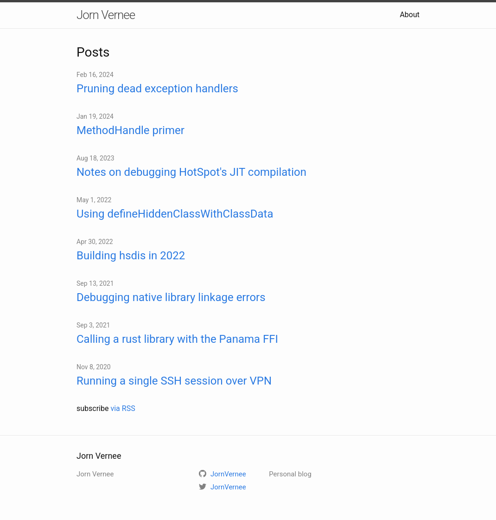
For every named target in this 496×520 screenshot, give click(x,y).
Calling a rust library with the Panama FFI (177, 339)
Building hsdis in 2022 (130, 255)
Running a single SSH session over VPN (174, 380)
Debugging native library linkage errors (171, 297)
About (410, 14)
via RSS (122, 408)
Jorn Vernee (105, 15)
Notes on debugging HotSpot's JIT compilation (191, 172)
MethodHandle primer (130, 130)
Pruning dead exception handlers (157, 88)
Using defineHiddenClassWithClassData (174, 213)
